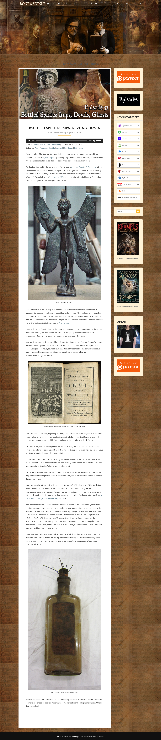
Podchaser (68, 148)
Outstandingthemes (96, 736)
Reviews (119, 11)
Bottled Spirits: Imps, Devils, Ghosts (64, 128)
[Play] (29, 141)
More (81, 148)
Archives (57, 11)
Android (59, 148)
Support (76, 11)
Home (48, 11)
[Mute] (94, 141)
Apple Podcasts (41, 148)
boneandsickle (58, 132)
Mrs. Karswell (107, 11)
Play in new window (42, 144)
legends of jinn (48, 157)
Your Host (94, 11)
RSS (75, 148)
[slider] (61, 140)
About (66, 11)
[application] (64, 141)
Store (85, 11)
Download (55, 144)
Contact (137, 11)
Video (128, 11)
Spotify (52, 148)
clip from (84, 167)
